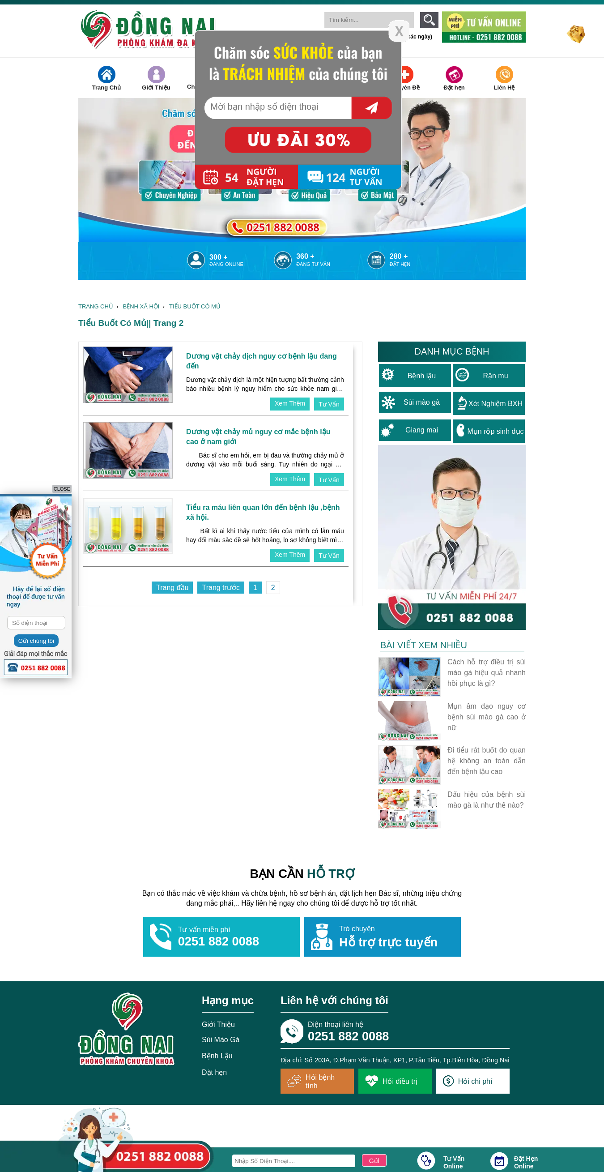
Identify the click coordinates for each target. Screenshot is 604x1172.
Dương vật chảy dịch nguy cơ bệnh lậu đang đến (261, 361)
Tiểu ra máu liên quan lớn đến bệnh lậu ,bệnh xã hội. (263, 512)
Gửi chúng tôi (36, 640)
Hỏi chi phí (468, 1080)
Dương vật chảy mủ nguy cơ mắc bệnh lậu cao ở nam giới (258, 436)
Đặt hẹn (453, 78)
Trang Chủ (106, 78)
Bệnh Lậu (217, 1056)
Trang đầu (172, 587)
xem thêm (290, 403)
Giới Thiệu (156, 78)
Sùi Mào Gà (220, 1040)
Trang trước (220, 587)
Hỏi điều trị (391, 1080)
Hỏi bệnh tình (311, 1082)
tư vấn (329, 404)
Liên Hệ (504, 78)
